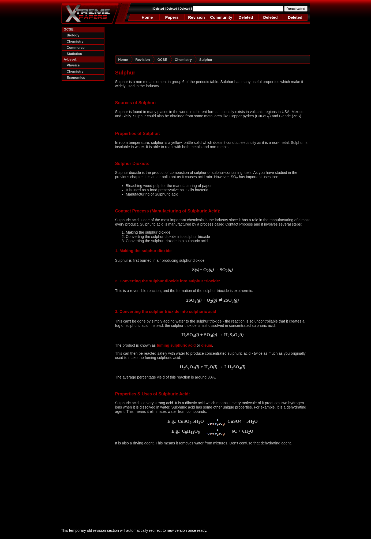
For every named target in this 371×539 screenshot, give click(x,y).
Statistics (74, 54)
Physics (73, 65)
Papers (171, 17)
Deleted (158, 8)
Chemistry (75, 41)
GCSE (162, 60)
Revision (196, 17)
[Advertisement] (83, 165)
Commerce (76, 48)
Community (221, 17)
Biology (73, 35)
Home (147, 17)
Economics (76, 78)
